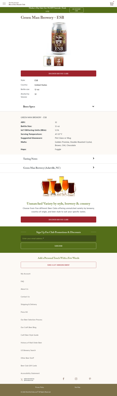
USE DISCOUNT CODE (76, 10)
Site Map (77, 387)
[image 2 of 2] (59, 61)
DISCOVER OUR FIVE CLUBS (58, 220)
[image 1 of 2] (49, 61)
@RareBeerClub (28, 380)
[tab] (58, 106)
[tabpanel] (58, 132)
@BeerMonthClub (29, 379)
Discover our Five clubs (58, 74)
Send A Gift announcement (58, 265)
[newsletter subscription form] (58, 238)
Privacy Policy (39, 387)
